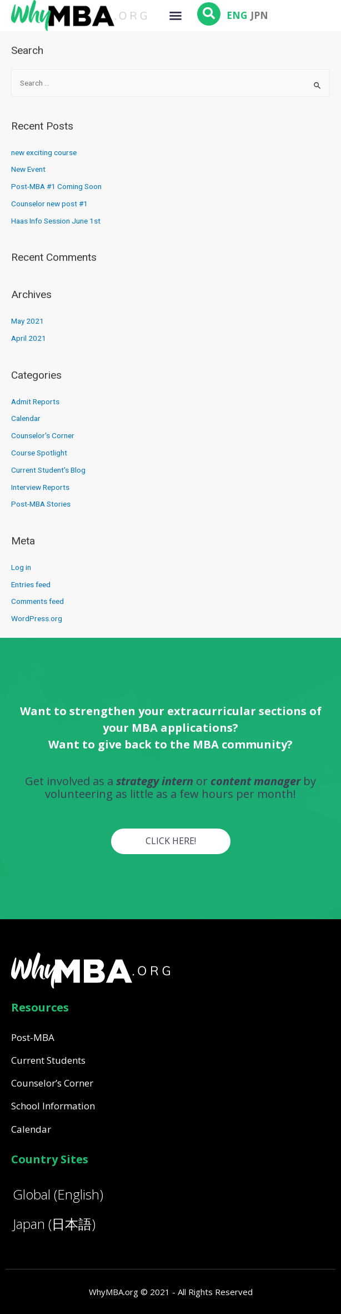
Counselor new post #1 (49, 203)
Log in (21, 567)
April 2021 (28, 338)
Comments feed (37, 601)
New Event (28, 169)
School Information (53, 1105)
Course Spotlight (39, 452)
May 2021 (27, 320)
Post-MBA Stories (41, 503)
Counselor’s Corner (52, 1083)
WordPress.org (36, 618)
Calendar (26, 418)
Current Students (48, 1060)
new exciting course (44, 152)
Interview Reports (40, 487)
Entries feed (31, 584)
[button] (175, 16)
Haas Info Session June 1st (56, 220)
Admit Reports (35, 401)
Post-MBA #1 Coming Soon (56, 186)
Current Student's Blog (48, 469)
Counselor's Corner (42, 435)
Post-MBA (32, 1037)
